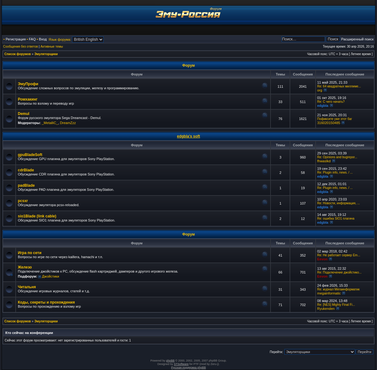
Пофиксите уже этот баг (334, 119)
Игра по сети (29, 253)
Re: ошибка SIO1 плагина (335, 218)
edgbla (322, 105)
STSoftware (181, 364)
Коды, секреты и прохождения (46, 302)
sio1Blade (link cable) (37, 216)
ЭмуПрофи (28, 84)
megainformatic (329, 293)
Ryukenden (326, 308)
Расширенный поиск (357, 39)
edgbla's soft (188, 136)
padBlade (26, 185)
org (319, 90)
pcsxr (23, 201)
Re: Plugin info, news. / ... (335, 172)
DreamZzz (68, 123)
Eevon (322, 259)
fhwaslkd (324, 161)
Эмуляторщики (46, 54)
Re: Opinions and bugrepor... (337, 157)
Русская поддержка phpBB (188, 367)
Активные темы (51, 46)
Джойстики (50, 276)
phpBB (170, 360)
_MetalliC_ (50, 123)
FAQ (32, 39)
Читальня (27, 287)
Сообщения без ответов (20, 46)
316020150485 (328, 123)
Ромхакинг (28, 99)
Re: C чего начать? (331, 101)
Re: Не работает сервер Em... (338, 255)
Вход (43, 39)
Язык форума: (60, 39)
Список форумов (17, 54)
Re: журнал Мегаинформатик (338, 289)
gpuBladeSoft (30, 155)
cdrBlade (26, 170)
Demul (23, 114)
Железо (25, 267)
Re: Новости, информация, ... (338, 203)
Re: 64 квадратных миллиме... (339, 86)
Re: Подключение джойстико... (339, 272)
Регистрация (16, 39)
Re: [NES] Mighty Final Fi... (336, 304)
